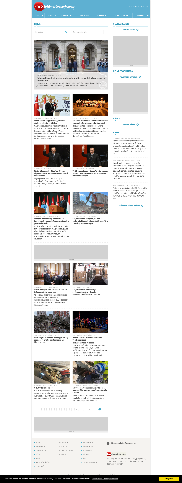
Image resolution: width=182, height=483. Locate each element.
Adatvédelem (88, 446)
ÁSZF (84, 458)
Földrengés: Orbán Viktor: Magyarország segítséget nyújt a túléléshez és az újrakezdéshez (51, 340)
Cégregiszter (67, 15)
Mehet (66, 32)
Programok (101, 15)
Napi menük (84, 15)
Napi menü (63, 454)
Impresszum (87, 450)
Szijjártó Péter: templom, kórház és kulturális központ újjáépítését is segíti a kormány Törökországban (90, 221)
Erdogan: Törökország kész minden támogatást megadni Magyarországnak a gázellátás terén (51, 221)
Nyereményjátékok (43, 462)
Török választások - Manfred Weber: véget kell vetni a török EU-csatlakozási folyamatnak (51, 173)
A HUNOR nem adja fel (43, 388)
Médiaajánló (88, 442)
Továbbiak (140, 15)
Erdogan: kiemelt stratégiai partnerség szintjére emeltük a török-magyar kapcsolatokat (71, 80)
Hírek (37, 15)
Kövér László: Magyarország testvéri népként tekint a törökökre (49, 122)
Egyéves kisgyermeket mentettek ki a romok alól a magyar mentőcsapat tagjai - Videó (90, 390)
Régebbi (99, 409)
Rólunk (86, 454)
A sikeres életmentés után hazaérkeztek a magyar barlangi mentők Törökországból (90, 122)
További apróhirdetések (129, 206)
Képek (50, 15)
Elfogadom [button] (169, 479)
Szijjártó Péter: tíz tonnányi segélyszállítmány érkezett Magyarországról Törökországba (86, 292)
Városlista (76, 6)
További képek (128, 125)
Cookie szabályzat (90, 462)
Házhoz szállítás (121, 15)
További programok (129, 77)
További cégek (128, 30)
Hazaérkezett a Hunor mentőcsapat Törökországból (88, 339)
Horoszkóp (40, 466)
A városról (63, 446)
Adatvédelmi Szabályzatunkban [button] (105, 479)
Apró (38, 458)
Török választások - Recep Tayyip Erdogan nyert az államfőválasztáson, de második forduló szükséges (90, 173)
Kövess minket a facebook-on (123, 443)
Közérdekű (63, 442)
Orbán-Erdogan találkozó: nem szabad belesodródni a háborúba (50, 291)
